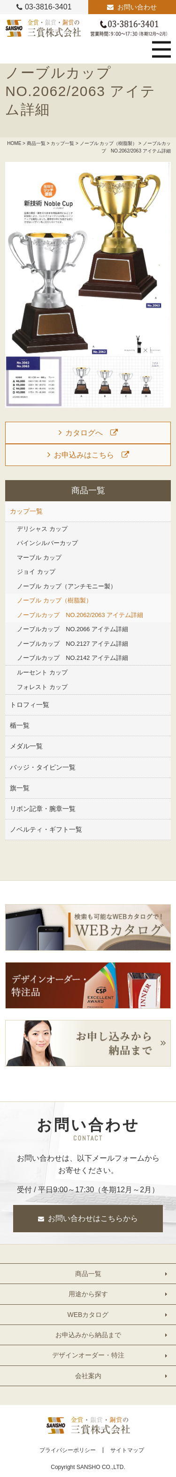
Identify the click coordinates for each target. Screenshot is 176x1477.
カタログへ (84, 433)
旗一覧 (20, 788)
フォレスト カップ (42, 686)
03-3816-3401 (48, 7)
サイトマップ (127, 1450)
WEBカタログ (88, 1314)
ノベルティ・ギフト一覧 (46, 829)
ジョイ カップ (36, 571)
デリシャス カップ (42, 528)
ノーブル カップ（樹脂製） (109, 143)
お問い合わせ (137, 7)
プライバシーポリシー (67, 1450)
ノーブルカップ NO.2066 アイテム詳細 (72, 629)
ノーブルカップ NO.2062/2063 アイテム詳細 (80, 614)
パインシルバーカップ (47, 542)
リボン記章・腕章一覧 (43, 808)
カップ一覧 (62, 143)
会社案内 (88, 1376)
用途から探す (88, 1294)
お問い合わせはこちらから (93, 1218)
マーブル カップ (39, 557)
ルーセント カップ (42, 672)
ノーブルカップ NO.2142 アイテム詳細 (72, 657)
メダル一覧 (26, 746)
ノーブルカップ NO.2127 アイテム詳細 (72, 643)
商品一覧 (36, 143)
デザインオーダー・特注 (88, 1355)
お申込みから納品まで (88, 1335)
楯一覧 (20, 725)
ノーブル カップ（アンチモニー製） (66, 586)
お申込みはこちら (84, 455)
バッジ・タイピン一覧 (43, 767)
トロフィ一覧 (29, 704)
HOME (14, 143)
